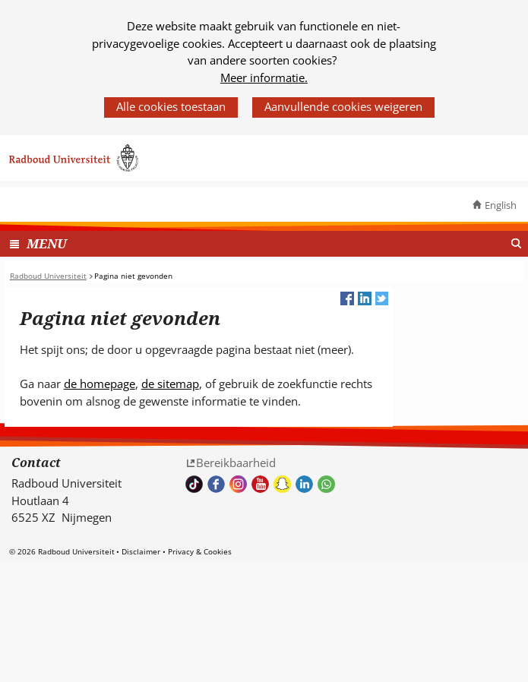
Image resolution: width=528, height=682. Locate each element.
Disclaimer (141, 551)
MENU (47, 243)
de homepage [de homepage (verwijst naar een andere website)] (99, 383)
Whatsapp (326, 484)
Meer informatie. (264, 77)
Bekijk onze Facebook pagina (216, 484)
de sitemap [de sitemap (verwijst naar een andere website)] (170, 383)
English (501, 205)
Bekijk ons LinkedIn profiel (304, 484)
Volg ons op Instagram (238, 484)
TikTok (194, 484)
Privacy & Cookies (200, 551)
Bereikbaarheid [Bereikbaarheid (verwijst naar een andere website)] (236, 462)
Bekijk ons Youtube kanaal (260, 484)
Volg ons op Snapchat (282, 484)
